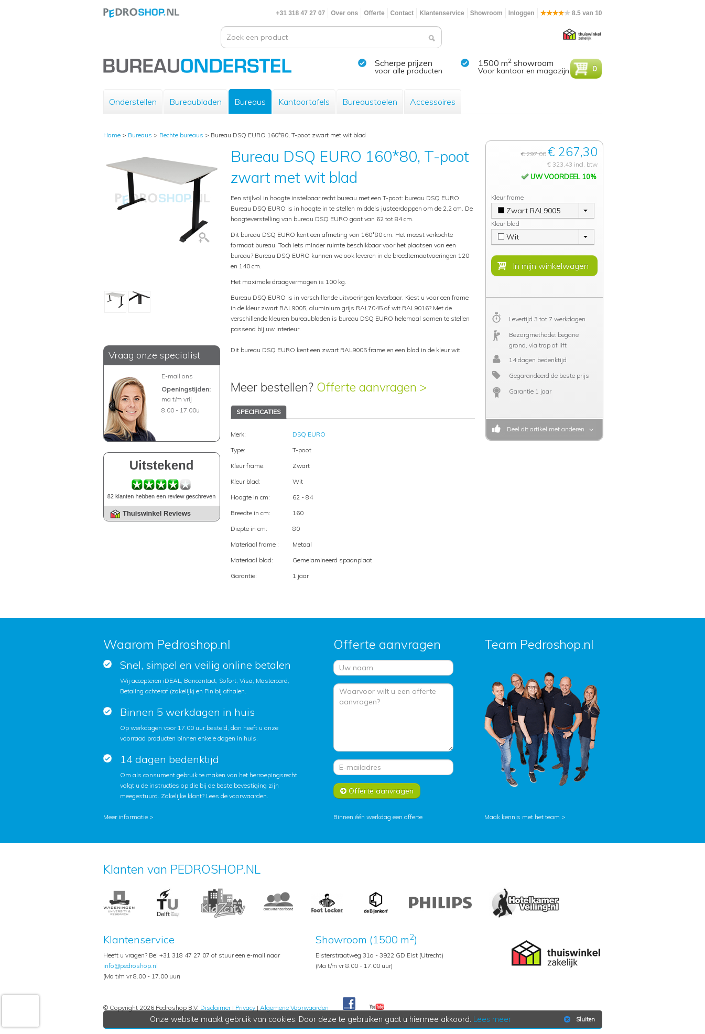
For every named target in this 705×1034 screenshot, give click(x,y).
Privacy (245, 1007)
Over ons (344, 13)
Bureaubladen (195, 101)
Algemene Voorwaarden (294, 1007)
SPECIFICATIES (258, 412)
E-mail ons (177, 376)
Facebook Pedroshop (349, 1004)
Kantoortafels (304, 101)
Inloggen (521, 13)
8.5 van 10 (571, 13)
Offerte (374, 13)
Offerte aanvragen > (372, 387)
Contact (402, 13)
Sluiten (578, 1019)
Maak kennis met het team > (525, 817)
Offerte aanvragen (377, 791)
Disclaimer (215, 1007)
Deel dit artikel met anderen (544, 429)
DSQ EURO (309, 434)
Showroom (486, 13)
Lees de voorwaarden (236, 796)
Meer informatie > (128, 817)
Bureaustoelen (369, 101)
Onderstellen (133, 101)
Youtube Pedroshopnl (377, 1007)
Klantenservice (441, 13)
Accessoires (432, 101)
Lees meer (492, 1019)
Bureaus (250, 101)
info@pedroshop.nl (130, 966)
